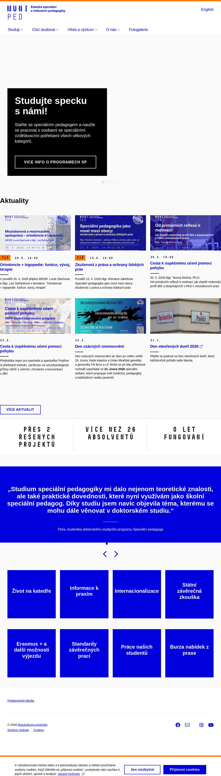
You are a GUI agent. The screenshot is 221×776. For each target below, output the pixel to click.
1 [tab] (103, 182)
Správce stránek (18, 730)
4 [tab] (114, 182)
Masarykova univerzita (32, 724)
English (207, 9)
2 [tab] (107, 182)
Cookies (38, 730)
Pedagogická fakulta (20, 700)
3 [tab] (111, 182)
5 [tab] (118, 182)
